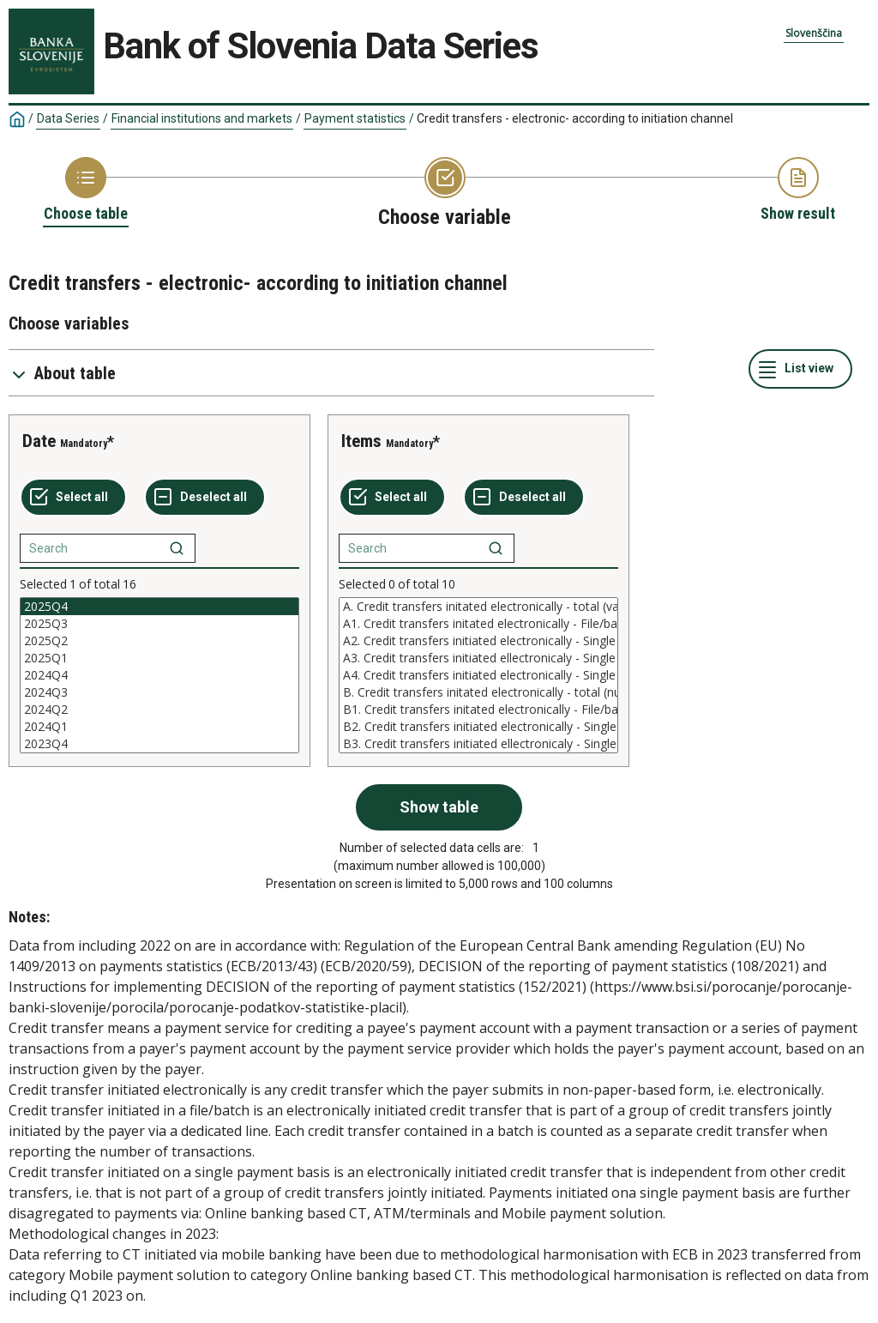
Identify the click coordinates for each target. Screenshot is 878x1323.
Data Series (68, 118)
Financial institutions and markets (201, 118)
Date (39, 441)
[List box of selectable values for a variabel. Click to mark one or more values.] (159, 675)
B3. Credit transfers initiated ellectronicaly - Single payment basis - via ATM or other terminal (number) (478, 743)
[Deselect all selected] (205, 497)
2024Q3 (159, 692)
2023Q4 (159, 743)
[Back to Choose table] (86, 190)
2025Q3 (159, 623)
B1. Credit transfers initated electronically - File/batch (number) (478, 709)
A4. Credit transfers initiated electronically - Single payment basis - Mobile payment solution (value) (478, 675)
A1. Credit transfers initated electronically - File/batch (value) (478, 623)
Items (361, 441)
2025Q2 (159, 640)
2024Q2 (159, 709)
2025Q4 (159, 606)
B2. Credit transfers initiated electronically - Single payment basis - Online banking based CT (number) (478, 726)
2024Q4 (159, 675)
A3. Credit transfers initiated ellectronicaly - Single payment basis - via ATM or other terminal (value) (478, 658)
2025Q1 (159, 658)
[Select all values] (73, 497)
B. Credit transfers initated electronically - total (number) (478, 692)
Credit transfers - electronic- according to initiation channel (575, 118)
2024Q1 (159, 726)
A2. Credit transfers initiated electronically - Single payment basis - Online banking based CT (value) (478, 640)
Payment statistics (355, 118)
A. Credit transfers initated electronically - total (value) (478, 606)
